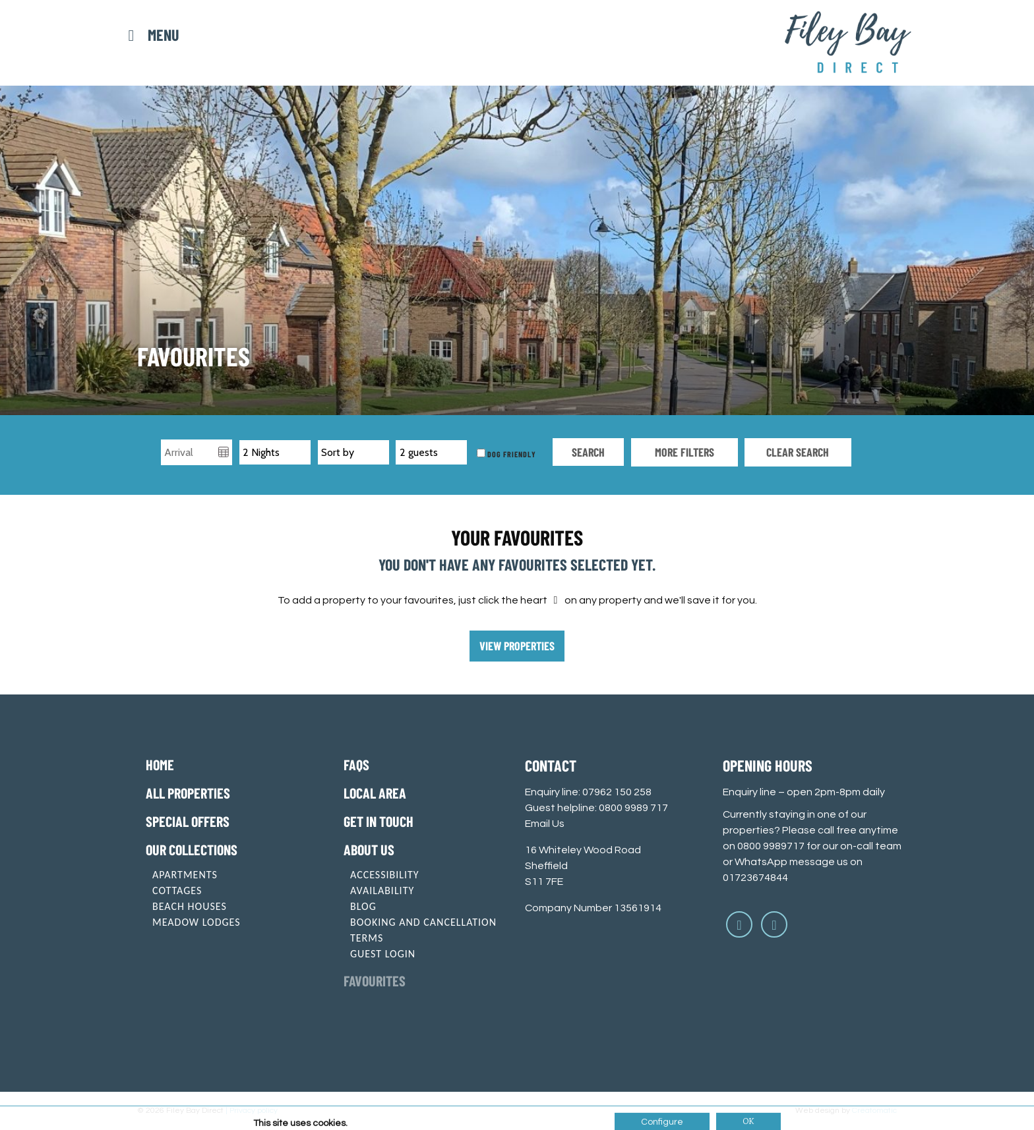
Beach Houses (189, 906)
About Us (369, 849)
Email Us (544, 823)
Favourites (375, 980)
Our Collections (191, 849)
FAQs (356, 764)
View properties (517, 645)
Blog (363, 906)
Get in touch (378, 821)
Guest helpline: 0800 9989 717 (596, 808)
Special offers (187, 821)
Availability (382, 890)
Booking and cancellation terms (423, 930)
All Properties (188, 792)
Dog (490, 454)
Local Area (375, 792)
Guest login (382, 953)
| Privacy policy (252, 1110)
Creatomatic (874, 1110)
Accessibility (384, 874)
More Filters (684, 452)
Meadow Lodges (196, 922)
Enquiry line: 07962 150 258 (588, 792)
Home (160, 764)
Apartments (185, 874)
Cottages (177, 890)
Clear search (797, 452)
